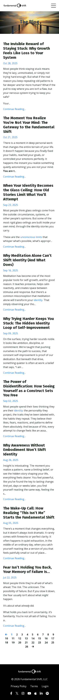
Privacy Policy (18, 686)
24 (46, 642)
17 (52, 638)
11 (13, 638)
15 (39, 638)
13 (26, 638)
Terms (34, 686)
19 (13, 642)
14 (32, 638)
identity (38, 300)
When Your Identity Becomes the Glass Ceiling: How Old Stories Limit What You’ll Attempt (28, 192)
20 (19, 642)
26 (26, 646)
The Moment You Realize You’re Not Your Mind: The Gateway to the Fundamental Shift (28, 125)
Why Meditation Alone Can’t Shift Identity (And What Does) (27, 260)
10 (6, 638)
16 (46, 638)
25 (52, 642)
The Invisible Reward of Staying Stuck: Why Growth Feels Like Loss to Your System (26, 51)
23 (39, 642)
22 (32, 642)
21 (26, 642)
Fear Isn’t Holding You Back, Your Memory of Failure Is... (27, 569)
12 (19, 638)
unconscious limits (31, 237)
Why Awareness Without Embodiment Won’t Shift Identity (24, 450)
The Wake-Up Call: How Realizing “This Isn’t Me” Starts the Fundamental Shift (28, 513)
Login (45, 686)
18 (6, 642)
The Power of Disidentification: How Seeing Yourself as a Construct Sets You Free (29, 388)
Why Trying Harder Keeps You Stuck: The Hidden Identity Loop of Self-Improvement (28, 323)
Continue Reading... (14, 109)
